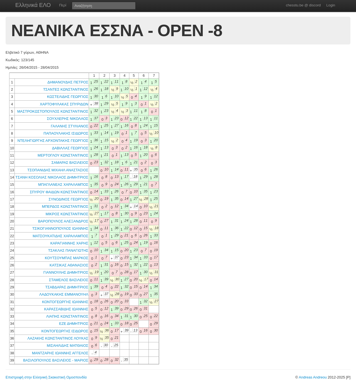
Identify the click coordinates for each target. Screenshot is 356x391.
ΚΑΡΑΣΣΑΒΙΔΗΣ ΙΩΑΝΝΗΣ (66, 309)
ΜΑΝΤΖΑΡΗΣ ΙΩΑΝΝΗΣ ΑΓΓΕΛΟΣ (60, 353)
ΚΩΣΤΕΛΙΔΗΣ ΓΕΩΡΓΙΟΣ (67, 97)
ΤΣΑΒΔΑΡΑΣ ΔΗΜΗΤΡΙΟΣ (66, 287)
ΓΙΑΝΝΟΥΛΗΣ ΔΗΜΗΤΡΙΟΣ (65, 272)
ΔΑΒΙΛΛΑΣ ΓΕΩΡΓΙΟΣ (70, 148)
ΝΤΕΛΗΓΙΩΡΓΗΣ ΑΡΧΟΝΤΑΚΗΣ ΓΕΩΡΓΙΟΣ (53, 140)
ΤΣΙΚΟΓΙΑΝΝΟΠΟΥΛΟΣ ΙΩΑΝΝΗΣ (60, 228)
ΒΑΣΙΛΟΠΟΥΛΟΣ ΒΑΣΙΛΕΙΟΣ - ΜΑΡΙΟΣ (55, 360)
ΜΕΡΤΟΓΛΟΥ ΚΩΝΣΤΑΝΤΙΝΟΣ (63, 155)
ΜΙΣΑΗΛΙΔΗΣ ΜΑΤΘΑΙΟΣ (67, 345)
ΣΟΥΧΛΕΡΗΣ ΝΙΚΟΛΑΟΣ (67, 119)
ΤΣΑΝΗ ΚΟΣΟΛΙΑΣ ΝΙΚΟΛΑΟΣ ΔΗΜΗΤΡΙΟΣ (51, 177)
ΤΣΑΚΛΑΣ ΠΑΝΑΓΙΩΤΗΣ (68, 250)
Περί (62, 5)
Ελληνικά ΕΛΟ (33, 5)
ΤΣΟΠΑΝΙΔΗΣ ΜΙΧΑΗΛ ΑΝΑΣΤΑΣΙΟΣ (57, 170)
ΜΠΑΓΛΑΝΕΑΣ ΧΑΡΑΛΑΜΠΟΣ (63, 184)
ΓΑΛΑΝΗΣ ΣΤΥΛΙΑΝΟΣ (69, 126)
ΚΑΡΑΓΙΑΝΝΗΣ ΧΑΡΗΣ (69, 243)
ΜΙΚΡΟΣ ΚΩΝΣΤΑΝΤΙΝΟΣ (67, 214)
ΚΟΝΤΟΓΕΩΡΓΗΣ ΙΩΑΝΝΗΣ (65, 302)
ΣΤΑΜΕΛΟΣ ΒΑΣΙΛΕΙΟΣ (68, 280)
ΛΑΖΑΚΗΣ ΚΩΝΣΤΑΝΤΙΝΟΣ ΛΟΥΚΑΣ (58, 338)
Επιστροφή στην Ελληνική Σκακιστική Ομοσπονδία (46, 377)
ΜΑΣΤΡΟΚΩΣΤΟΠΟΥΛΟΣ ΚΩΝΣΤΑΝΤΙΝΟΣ (52, 111)
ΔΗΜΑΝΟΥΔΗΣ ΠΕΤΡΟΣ (67, 82)
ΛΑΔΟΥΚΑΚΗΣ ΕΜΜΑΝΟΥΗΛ (63, 294)
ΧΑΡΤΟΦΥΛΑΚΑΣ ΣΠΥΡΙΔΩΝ (64, 104)
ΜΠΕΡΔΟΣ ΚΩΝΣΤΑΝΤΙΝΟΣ (65, 206)
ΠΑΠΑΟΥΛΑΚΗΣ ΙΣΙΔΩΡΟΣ (66, 133)
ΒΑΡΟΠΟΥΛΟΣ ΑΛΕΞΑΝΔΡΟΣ (63, 221)
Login (330, 5)
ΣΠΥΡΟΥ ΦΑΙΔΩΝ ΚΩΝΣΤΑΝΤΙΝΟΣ (59, 192)
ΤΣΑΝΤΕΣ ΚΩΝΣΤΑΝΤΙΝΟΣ (65, 89)
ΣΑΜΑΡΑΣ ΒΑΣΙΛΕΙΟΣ (69, 162)
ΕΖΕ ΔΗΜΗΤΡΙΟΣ (73, 323)
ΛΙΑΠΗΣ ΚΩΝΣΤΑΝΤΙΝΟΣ (67, 316)
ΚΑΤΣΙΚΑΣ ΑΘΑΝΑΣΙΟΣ (69, 265)
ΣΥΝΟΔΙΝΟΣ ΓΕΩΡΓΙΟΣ (68, 199)
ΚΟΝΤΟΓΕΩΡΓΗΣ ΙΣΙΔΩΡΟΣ (64, 331)
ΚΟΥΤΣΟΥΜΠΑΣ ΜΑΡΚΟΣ (66, 258)
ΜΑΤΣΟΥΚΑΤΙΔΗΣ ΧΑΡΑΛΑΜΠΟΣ (60, 236)
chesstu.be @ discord (303, 5)
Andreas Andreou (313, 377)
